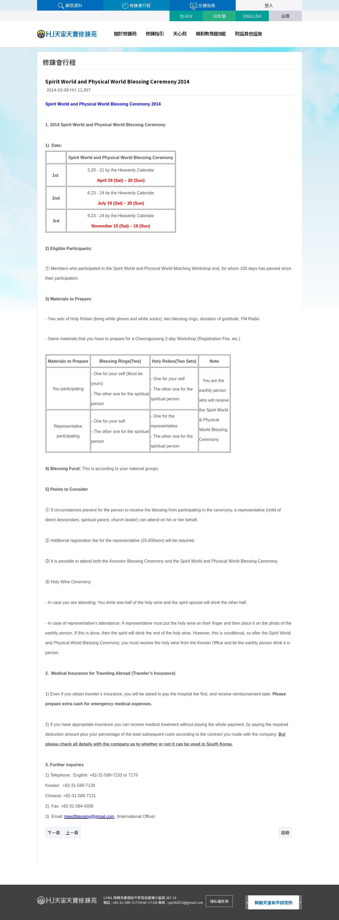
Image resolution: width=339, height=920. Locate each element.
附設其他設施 (248, 33)
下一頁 (53, 832)
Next (300, 902)
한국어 (186, 16)
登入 (269, 5)
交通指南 (202, 5)
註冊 (285, 16)
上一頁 (72, 832)
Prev (246, 902)
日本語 (219, 16)
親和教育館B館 (211, 33)
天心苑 (179, 33)
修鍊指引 (155, 33)
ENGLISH (252, 16)
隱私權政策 (219, 901)
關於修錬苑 (125, 33)
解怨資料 (70, 5)
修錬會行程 (136, 5)
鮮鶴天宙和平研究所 (274, 902)
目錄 (285, 832)
